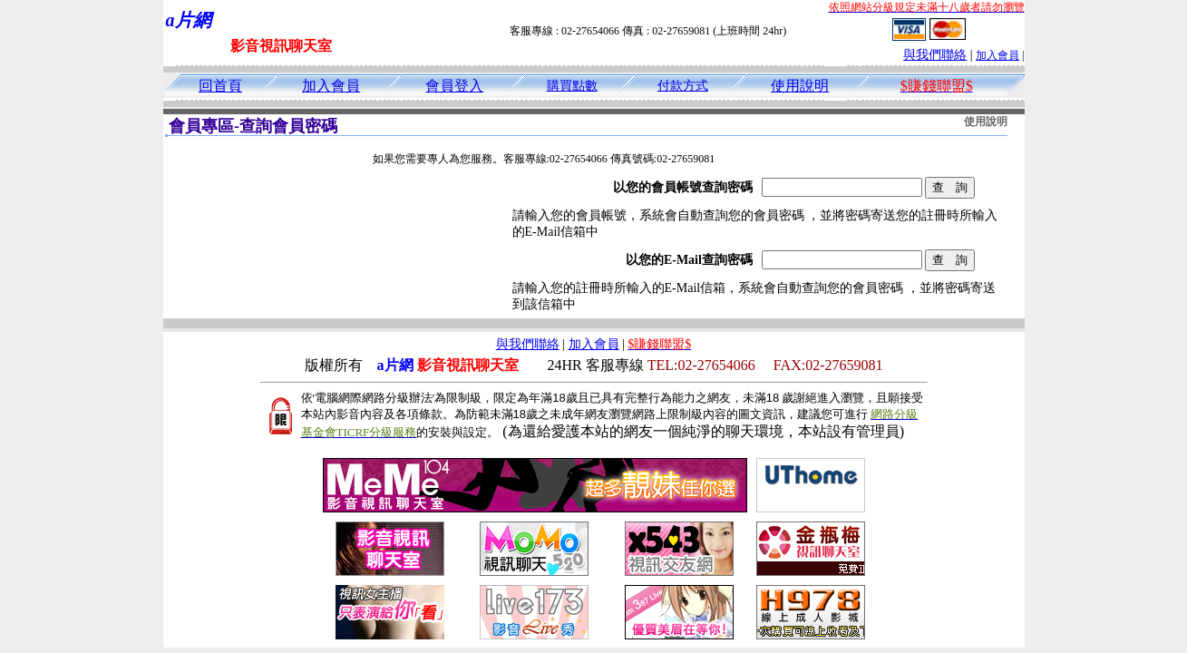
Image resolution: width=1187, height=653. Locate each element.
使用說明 (800, 85)
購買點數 (572, 86)
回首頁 (220, 85)
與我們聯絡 (935, 55)
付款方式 (682, 86)
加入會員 (997, 55)
